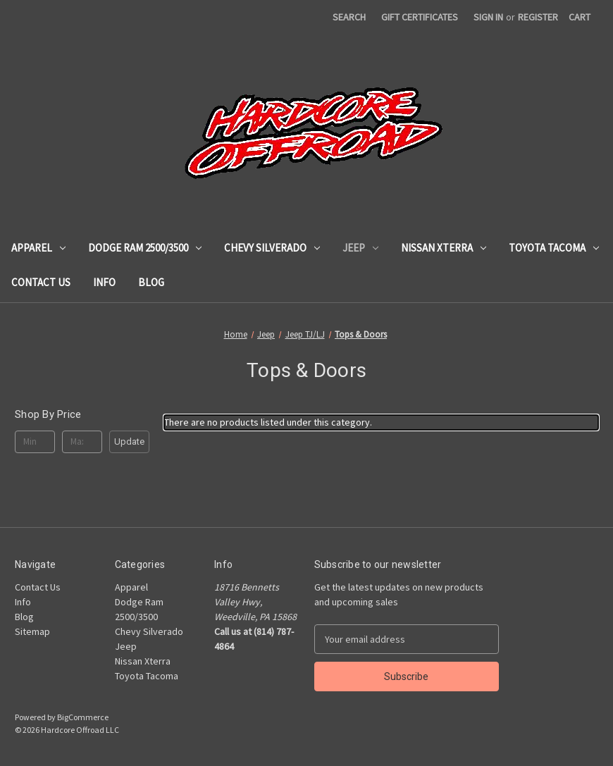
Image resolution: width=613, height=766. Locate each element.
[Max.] (82, 442)
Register (538, 17)
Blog (151, 282)
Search (349, 17)
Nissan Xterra (443, 247)
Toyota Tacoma (554, 247)
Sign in (488, 17)
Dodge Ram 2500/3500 (145, 247)
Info (104, 282)
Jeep (360, 247)
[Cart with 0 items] (579, 17)
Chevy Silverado (272, 247)
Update (129, 441)
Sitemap (32, 631)
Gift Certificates (419, 17)
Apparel (38, 247)
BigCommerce (83, 717)
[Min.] (35, 442)
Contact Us (40, 282)
